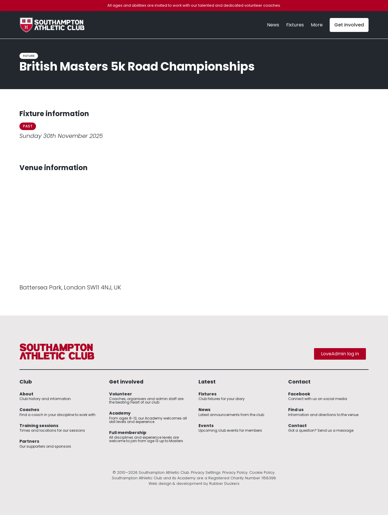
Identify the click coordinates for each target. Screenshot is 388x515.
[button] (316, 25)
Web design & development (175, 483)
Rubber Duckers (224, 483)
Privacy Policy (235, 472)
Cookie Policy (262, 472)
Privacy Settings (206, 472)
